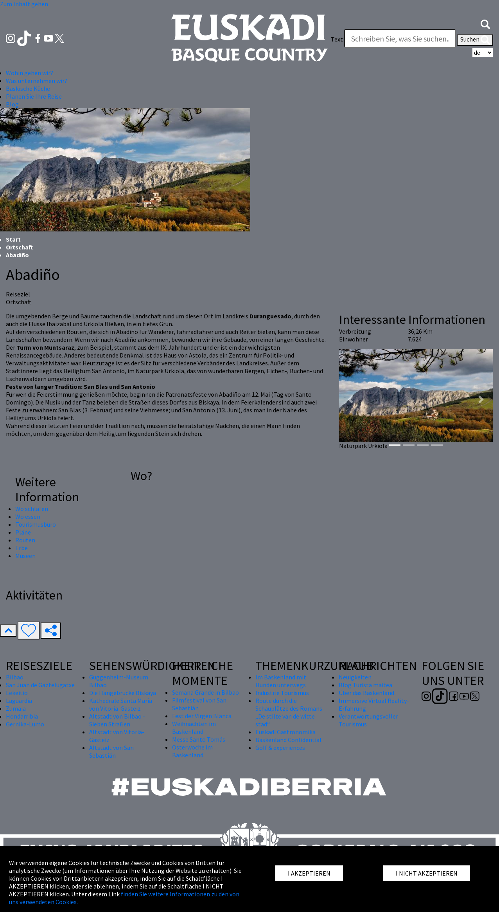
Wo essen (27, 516)
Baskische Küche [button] (28, 88)
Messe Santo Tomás (198, 739)
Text (337, 39)
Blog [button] (12, 104)
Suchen (475, 40)
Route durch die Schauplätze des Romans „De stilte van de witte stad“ (288, 712)
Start (13, 239)
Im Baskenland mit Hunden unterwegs (280, 681)
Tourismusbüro (35, 524)
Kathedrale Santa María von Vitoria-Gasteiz (120, 704)
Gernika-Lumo (25, 724)
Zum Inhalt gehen (24, 4)
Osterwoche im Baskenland (192, 751)
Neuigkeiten (355, 677)
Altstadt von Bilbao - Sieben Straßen (117, 720)
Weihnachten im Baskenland (194, 727)
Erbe (21, 548)
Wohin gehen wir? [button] (29, 73)
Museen (25, 556)
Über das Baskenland (366, 693)
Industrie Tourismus (282, 693)
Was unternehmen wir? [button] (36, 81)
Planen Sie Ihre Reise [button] (34, 96)
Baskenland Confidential (288, 740)
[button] (485, 23)
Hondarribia (22, 716)
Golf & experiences (280, 747)
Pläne (23, 532)
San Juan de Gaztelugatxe (40, 685)
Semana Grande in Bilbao (205, 692)
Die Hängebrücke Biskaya (122, 693)
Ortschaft (19, 247)
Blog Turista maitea (365, 685)
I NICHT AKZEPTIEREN (427, 873)
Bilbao (14, 677)
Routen (25, 540)
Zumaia (16, 708)
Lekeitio (17, 693)
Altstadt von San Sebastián (111, 751)
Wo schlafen (31, 509)
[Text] (400, 38)
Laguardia (19, 700)
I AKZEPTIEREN (309, 873)
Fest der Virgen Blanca (202, 716)
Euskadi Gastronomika (285, 732)
